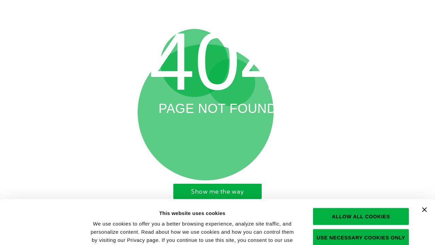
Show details (362, 231)
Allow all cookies (361, 172)
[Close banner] (424, 165)
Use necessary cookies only (361, 193)
